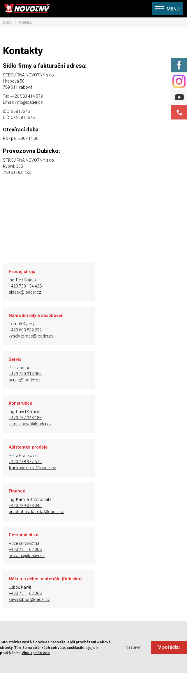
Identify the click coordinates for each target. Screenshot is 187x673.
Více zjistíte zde (36, 653)
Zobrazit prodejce (99, 470)
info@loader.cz (29, 102)
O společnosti (39, 508)
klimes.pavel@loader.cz (123, 336)
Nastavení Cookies (43, 581)
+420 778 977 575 (25, 374)
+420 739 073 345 (118, 374)
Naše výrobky (38, 516)
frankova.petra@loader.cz (32, 380)
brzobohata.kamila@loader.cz (129, 380)
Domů (7, 22)
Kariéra (32, 573)
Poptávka (35, 565)
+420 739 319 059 (25, 330)
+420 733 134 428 (25, 286)
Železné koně (38, 524)
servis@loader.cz (24, 336)
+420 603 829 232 (118, 286)
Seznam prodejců (42, 541)
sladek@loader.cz (25, 292)
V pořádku (169, 647)
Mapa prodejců (40, 533)
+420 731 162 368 (118, 417)
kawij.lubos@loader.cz (122, 424)
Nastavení (134, 647)
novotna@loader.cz (27, 424)
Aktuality (34, 549)
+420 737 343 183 (118, 330)
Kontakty (26, 22)
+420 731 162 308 (25, 417)
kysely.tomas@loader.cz (124, 292)
